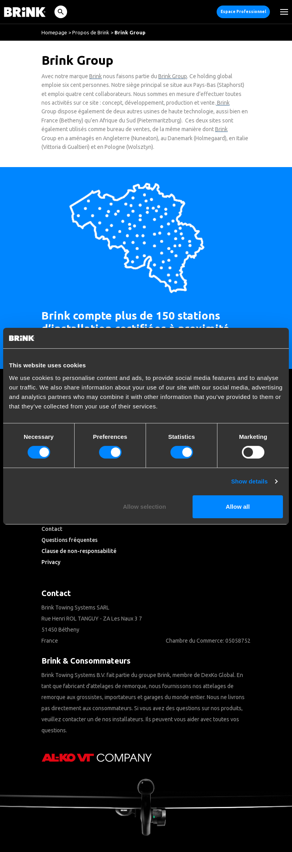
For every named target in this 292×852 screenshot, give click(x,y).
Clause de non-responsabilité (78, 551)
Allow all (238, 506)
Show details (249, 481)
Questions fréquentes (69, 540)
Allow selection (144, 506)
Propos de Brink (90, 32)
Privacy (50, 562)
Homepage (54, 32)
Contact (51, 529)
